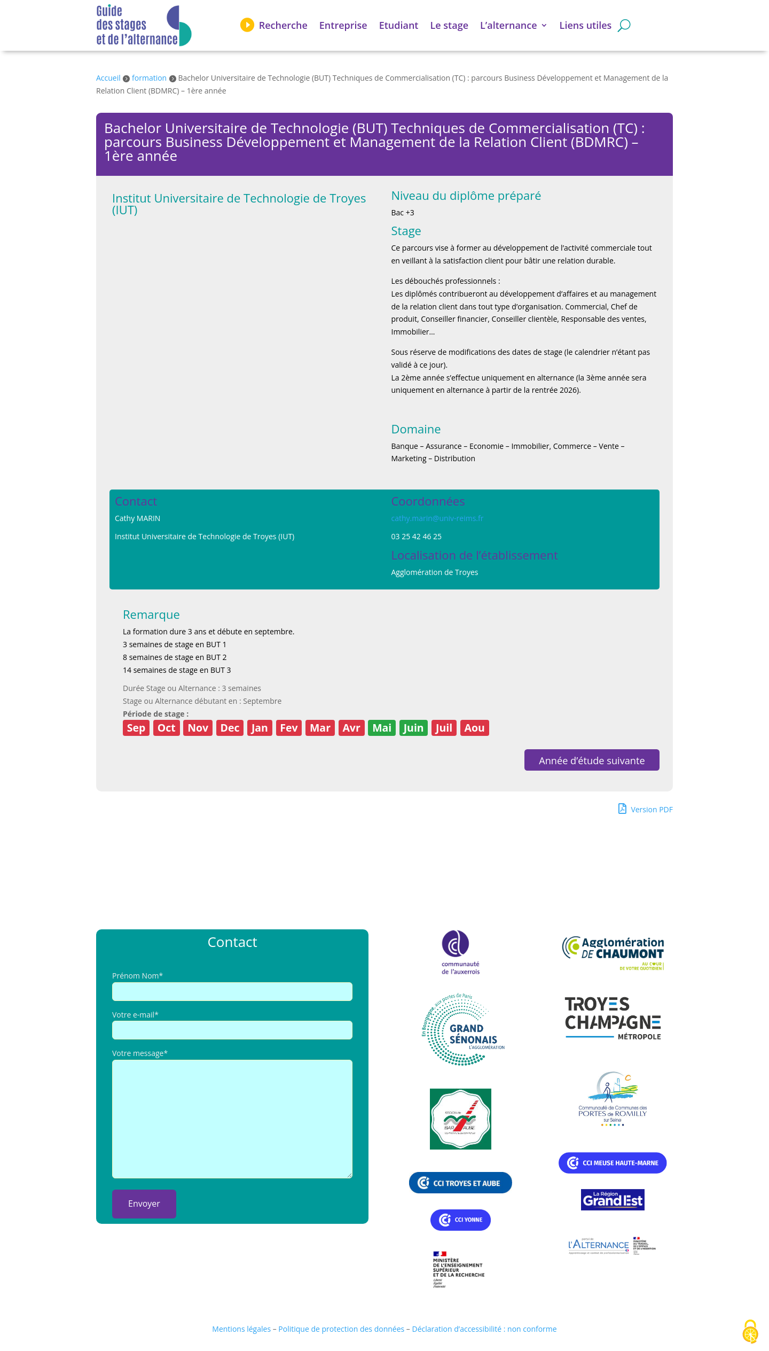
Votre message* (140, 1053)
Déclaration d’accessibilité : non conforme (484, 1329)
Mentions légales (241, 1329)
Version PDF (645, 809)
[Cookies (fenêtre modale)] (750, 1332)
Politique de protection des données (341, 1329)
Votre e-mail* (135, 1015)
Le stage (449, 25)
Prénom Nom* (137, 975)
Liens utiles (586, 25)
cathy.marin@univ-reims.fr (437, 518)
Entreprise (343, 25)
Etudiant (399, 25)
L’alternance (508, 25)
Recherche (283, 25)
